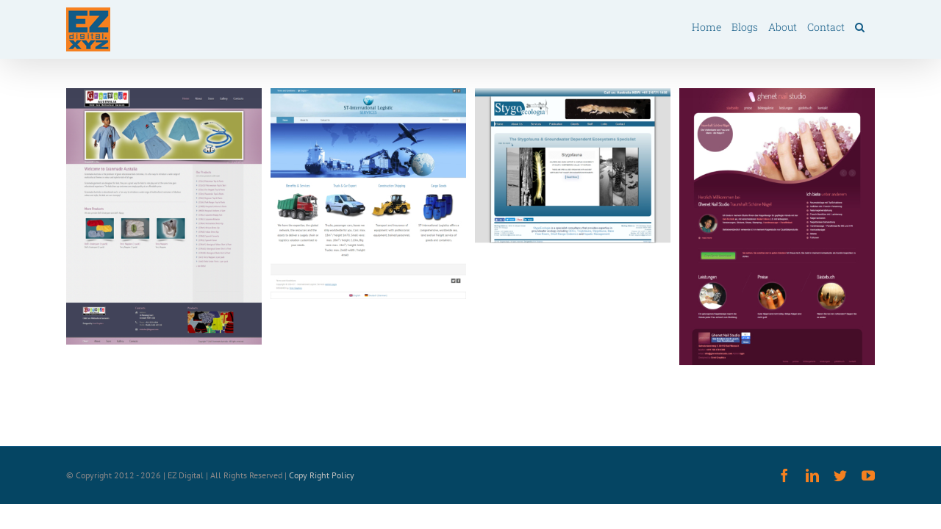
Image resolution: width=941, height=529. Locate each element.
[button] (870, 26)
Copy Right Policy (321, 475)
